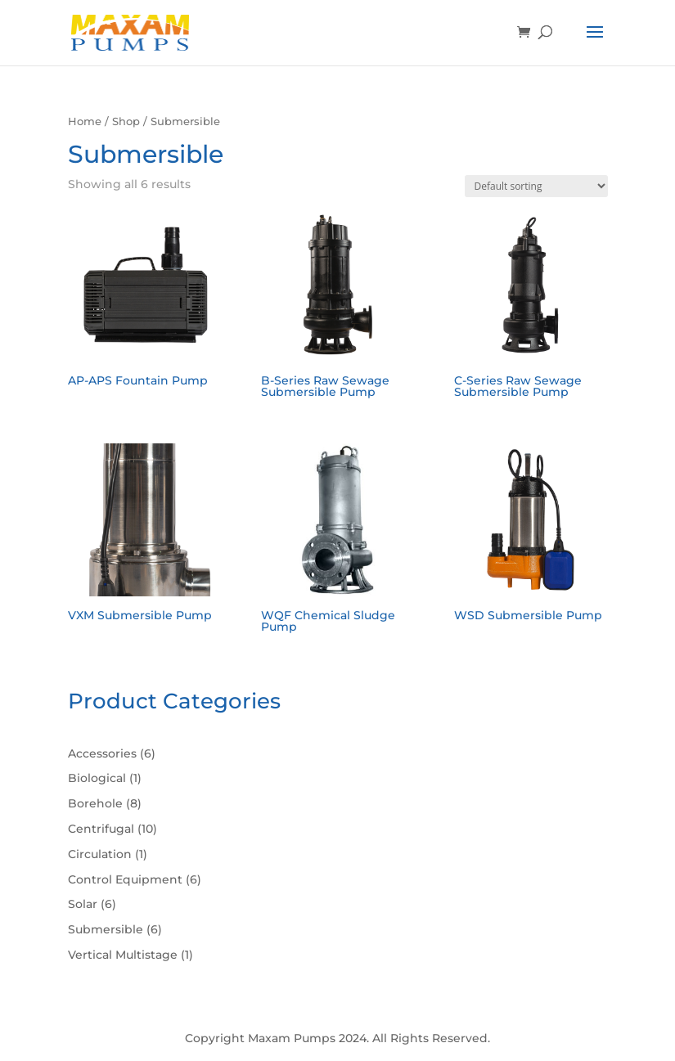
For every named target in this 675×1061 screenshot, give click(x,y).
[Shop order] (536, 186)
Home (84, 121)
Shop (126, 121)
